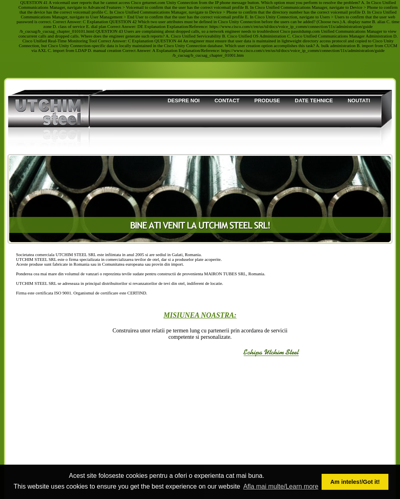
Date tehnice (314, 100)
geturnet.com (153, 2)
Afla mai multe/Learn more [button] (280, 486)
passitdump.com (305, 31)
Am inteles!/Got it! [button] (355, 482)
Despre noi (184, 100)
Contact (227, 100)
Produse (267, 100)
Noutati (359, 100)
